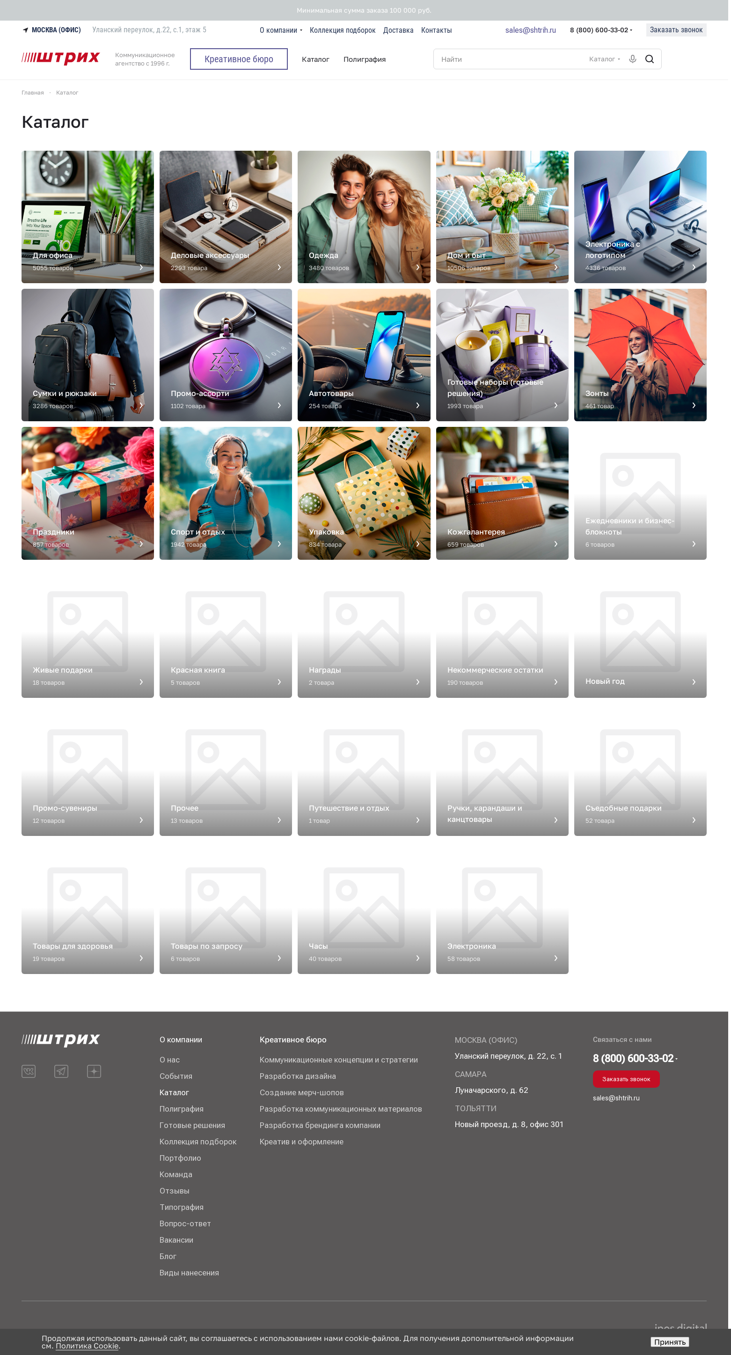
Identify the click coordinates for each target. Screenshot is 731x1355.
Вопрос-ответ (185, 1223)
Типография (182, 1207)
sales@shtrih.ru (530, 30)
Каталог (174, 1092)
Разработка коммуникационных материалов (341, 1108)
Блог (168, 1256)
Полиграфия (182, 1108)
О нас (170, 1059)
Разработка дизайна (298, 1076)
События (176, 1076)
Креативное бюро (293, 1039)
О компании (181, 1039)
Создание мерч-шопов (302, 1092)
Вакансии (176, 1240)
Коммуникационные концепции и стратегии (339, 1059)
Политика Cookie (87, 1345)
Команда (176, 1174)
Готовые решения (192, 1125)
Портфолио (180, 1158)
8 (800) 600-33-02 (599, 30)
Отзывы (175, 1190)
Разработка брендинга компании (320, 1125)
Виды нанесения (189, 1272)
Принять (670, 1342)
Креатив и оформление (302, 1141)
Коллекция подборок (198, 1141)
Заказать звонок (676, 29)
